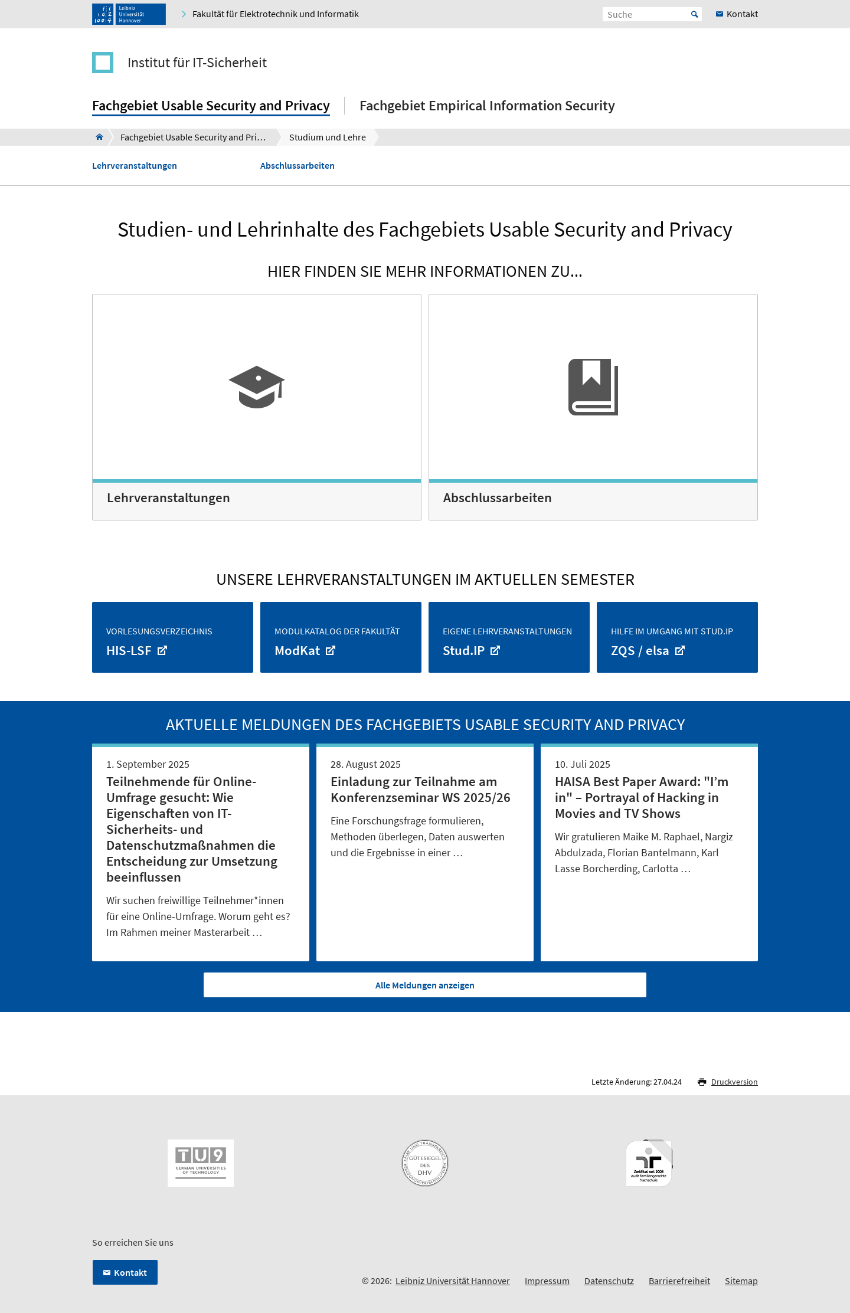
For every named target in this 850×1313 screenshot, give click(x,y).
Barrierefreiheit (679, 1280)
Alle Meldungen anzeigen (425, 985)
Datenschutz (609, 1280)
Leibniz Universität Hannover (452, 1280)
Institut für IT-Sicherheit (197, 62)
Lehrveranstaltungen (134, 165)
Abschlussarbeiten (297, 165)
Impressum (547, 1280)
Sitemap (741, 1280)
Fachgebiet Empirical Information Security (487, 105)
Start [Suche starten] (695, 14)
